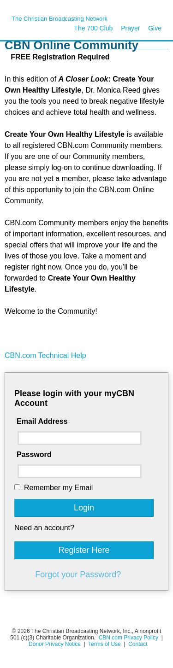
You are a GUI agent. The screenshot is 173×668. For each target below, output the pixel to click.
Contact (137, 644)
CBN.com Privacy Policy (128, 637)
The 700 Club (93, 28)
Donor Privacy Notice (55, 644)
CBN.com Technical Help (45, 355)
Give (154, 28)
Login (84, 507)
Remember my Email (58, 488)
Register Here (83, 550)
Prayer (130, 28)
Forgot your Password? (78, 574)
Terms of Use (105, 644)
